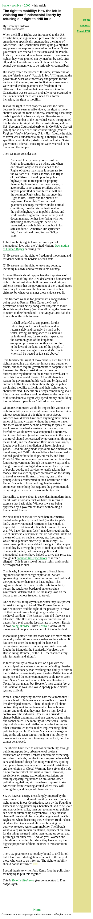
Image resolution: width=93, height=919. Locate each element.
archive (16, 5)
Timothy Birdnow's (23, 880)
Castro (43, 626)
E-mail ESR (83, 31)
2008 (27, 5)
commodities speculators (32, 558)
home (5, 5)
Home (37, 909)
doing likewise (21, 626)
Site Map (85, 25)
